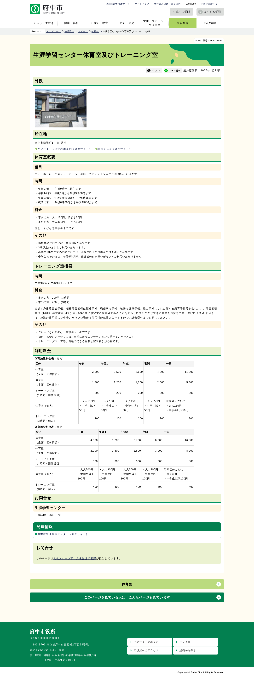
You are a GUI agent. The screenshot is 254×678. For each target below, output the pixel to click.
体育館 (95, 31)
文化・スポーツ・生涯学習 (154, 23)
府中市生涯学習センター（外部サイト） (63, 534)
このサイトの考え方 (146, 642)
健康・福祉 (71, 23)
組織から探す (187, 650)
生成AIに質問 (181, 11)
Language (191, 4)
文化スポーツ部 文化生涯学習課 (74, 558)
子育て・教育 (99, 23)
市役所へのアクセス (146, 650)
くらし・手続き (44, 23)
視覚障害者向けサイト (118, 3)
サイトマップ (142, 3)
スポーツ (83, 31)
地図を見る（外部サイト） (115, 149)
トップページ (53, 31)
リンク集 (184, 642)
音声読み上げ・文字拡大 (167, 3)
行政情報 (210, 23)
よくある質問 (212, 11)
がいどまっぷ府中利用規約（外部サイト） (65, 149)
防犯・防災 (127, 23)
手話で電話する (209, 3)
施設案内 (182, 23)
